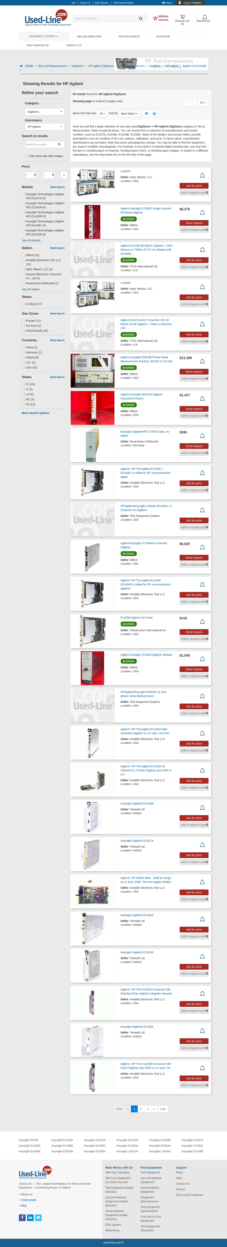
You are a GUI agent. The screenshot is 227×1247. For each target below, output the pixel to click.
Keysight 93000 (28, 1140)
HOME (30, 66)
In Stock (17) (32, 304)
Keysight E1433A (127, 1140)
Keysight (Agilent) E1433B (137, 803)
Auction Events (129, 36)
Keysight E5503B (62, 1151)
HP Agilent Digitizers (102, 66)
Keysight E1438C (30, 1145)
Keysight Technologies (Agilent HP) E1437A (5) (43, 196)
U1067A (126, 171)
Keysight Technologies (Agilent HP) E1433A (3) (43, 232)
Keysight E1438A (95, 1151)
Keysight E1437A (192, 1140)
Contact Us (74, 45)
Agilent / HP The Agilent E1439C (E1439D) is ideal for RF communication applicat (146, 584)
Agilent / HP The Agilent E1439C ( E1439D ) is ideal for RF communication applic (145, 472)
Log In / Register (192, 2)
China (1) (30, 347)
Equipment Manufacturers (150, 1199)
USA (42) (29, 367)
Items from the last (84, 113)
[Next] (154, 1108)
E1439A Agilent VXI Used (136, 617)
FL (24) (28, 384)
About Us (26, 1194)
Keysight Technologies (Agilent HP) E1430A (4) (43, 205)
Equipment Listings (43, 36)
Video (167, 2)
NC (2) (28, 399)
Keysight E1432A (95, 1140)
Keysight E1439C (95, 1145)
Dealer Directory (89, 36)
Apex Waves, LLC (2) (37, 269)
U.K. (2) (29, 362)
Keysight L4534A (159, 1151)
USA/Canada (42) (35, 330)
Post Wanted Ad (38, 45)
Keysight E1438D (62, 1145)
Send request (194, 223)
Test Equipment (150, 1172)
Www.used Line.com (133, 66)
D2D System (113, 1224)
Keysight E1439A (29, 1151)
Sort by (113, 113)
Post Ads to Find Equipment (151, 1218)
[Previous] (127, 1108)
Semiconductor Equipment (150, 1189)
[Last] (163, 1108)
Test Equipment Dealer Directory (119, 1189)
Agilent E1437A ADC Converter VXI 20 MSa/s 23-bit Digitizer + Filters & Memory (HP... (146, 324)
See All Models (31, 240)
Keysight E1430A (62, 1140)
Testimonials (27, 1200)
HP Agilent (173, 66)
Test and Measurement (54, 66)
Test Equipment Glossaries (150, 1228)
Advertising (112, 1230)
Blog (23, 1205)
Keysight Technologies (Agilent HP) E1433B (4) (43, 214)
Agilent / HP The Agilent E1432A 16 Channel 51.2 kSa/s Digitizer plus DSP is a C (146, 770)
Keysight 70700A (192, 1145)
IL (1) (27, 389)
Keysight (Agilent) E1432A (137, 952)
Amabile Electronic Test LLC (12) (41, 262)
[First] (119, 1108)
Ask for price (194, 185)
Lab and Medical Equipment (151, 1180)
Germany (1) (32, 352)
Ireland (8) (30, 357)
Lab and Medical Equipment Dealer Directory (116, 1201)
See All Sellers (31, 289)
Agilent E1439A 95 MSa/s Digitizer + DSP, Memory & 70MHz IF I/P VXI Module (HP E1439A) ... (147, 249)
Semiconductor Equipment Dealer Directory (116, 1215)
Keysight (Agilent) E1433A (137, 1026)
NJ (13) (28, 404)
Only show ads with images (44, 156)
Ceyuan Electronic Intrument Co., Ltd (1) (42, 276)
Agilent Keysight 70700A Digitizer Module (146, 654)
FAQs (179, 1172)
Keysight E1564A (160, 1145)
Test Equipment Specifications (150, 1209)
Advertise (163, 36)
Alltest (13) (30, 255)
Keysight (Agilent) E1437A (137, 840)
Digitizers (79, 66)
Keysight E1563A (127, 1145)
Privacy (180, 1189)
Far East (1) (31, 325)
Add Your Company (117, 1172)
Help (179, 1178)
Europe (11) (31, 320)
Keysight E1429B (192, 1151)
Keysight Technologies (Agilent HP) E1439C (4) (43, 223)
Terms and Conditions (189, 1195)
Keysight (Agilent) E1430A (137, 915)
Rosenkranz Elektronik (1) (40, 283)
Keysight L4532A (127, 1151)
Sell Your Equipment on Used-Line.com (118, 1180)
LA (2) (27, 394)
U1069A (126, 282)
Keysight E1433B (160, 1140)
